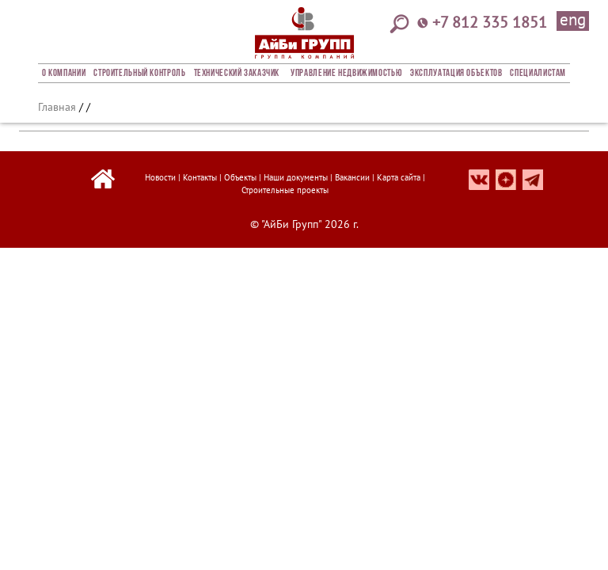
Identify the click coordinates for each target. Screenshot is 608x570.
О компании (64, 73)
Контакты (200, 177)
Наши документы (296, 177)
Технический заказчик (237, 73)
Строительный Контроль (139, 73)
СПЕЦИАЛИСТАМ (538, 73)
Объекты (240, 177)
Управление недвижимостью (346, 73)
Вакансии (352, 177)
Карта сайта (398, 177)
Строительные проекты (285, 190)
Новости (160, 177)
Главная (57, 107)
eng (573, 20)
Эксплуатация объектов (456, 73)
